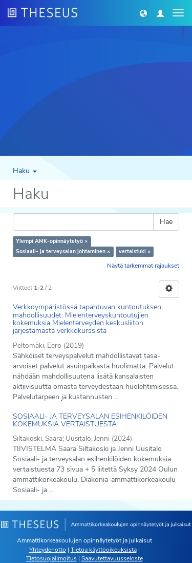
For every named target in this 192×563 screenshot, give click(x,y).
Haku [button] (25, 171)
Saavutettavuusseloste (112, 558)
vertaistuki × (135, 251)
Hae (166, 222)
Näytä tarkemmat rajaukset (143, 265)
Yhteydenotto (47, 550)
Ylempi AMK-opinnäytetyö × (52, 241)
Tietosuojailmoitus (51, 558)
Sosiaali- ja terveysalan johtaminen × (63, 251)
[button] (143, 13)
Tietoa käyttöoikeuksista (104, 550)
